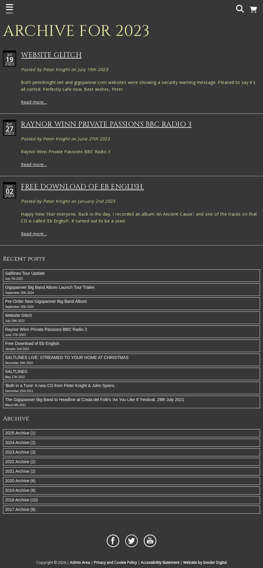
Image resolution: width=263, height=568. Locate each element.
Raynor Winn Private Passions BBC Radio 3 (106, 124)
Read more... (34, 102)
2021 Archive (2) (20, 471)
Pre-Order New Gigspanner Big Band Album (131, 304)
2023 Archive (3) (20, 452)
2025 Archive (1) (20, 433)
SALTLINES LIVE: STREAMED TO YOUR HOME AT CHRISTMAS (131, 360)
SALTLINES (131, 374)
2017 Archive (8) (20, 509)
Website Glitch (51, 55)
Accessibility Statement (160, 562)
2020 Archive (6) (20, 480)
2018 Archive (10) (21, 500)
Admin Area (80, 562)
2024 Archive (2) (20, 442)
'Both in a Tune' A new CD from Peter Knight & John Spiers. (131, 388)
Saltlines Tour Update (131, 276)
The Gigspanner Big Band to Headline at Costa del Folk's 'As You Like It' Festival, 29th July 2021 (131, 402)
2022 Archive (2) (20, 461)
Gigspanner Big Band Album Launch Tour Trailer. (131, 290)
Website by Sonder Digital (205, 562)
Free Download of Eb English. (82, 187)
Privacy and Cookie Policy (115, 562)
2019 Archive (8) (20, 490)
